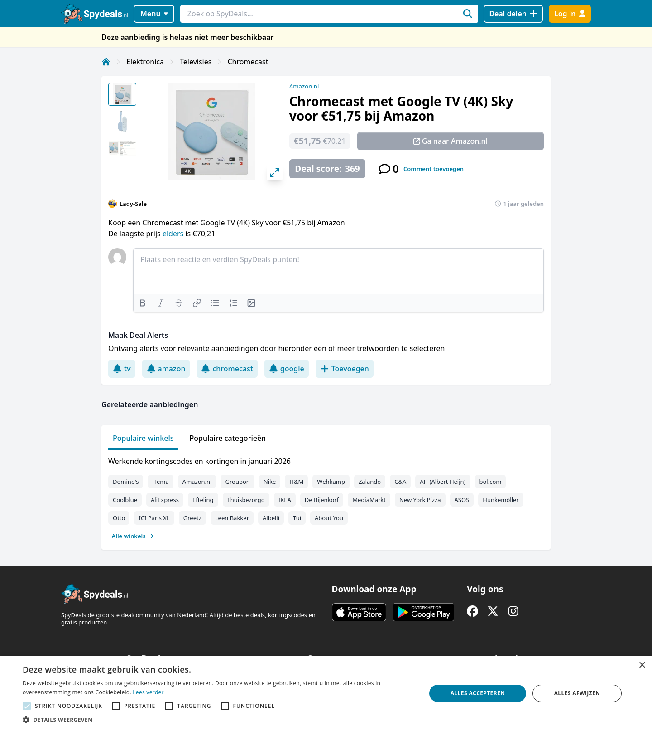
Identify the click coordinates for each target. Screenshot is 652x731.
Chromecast (247, 62)
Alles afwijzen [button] (577, 693)
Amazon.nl (304, 86)
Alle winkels (133, 536)
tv (122, 369)
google (286, 369)
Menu (154, 14)
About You (329, 518)
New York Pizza (420, 500)
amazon (166, 369)
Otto (119, 518)
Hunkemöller (500, 500)
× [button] (641, 665)
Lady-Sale (133, 203)
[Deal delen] (513, 14)
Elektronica (145, 62)
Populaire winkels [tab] (143, 438)
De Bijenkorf (322, 500)
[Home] (105, 61)
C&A (400, 482)
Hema (160, 482)
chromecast (227, 369)
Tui (297, 518)
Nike (270, 482)
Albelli (271, 518)
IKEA (284, 500)
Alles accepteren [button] (478, 693)
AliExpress (165, 500)
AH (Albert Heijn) (442, 482)
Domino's (126, 482)
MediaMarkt (369, 500)
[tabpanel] (326, 496)
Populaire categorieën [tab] (228, 438)
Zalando (370, 482)
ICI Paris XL (154, 518)
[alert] (326, 693)
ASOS (462, 500)
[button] (218, 719)
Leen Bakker (232, 518)
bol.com (490, 482)
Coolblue (125, 500)
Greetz (192, 518)
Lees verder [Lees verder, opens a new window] (148, 692)
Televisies (195, 62)
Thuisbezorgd (246, 500)
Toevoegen (344, 369)
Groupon (237, 482)
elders (174, 234)
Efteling (202, 500)
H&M (296, 482)
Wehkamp (331, 482)
